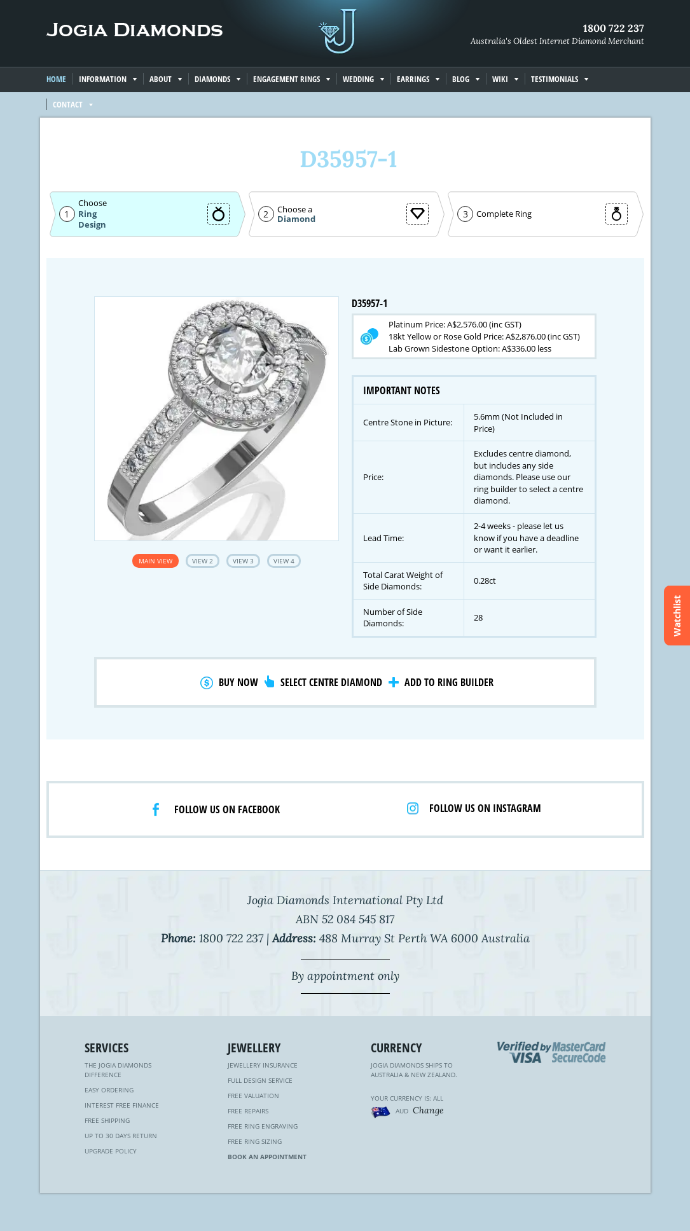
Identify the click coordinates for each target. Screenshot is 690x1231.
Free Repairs (248, 1110)
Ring (87, 213)
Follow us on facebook (227, 809)
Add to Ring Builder (448, 682)
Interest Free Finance (122, 1105)
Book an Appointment (267, 1156)
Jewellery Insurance (263, 1065)
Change (428, 1110)
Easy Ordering (109, 1089)
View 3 (243, 560)
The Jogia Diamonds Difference (118, 1070)
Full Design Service (260, 1080)
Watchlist (677, 615)
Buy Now (238, 682)
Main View (155, 560)
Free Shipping (107, 1120)
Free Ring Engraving (263, 1126)
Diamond (296, 219)
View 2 (202, 560)
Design (92, 225)
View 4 (283, 560)
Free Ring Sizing (255, 1141)
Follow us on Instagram (485, 808)
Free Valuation (253, 1095)
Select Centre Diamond (331, 682)
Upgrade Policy (111, 1150)
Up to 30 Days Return (121, 1135)
